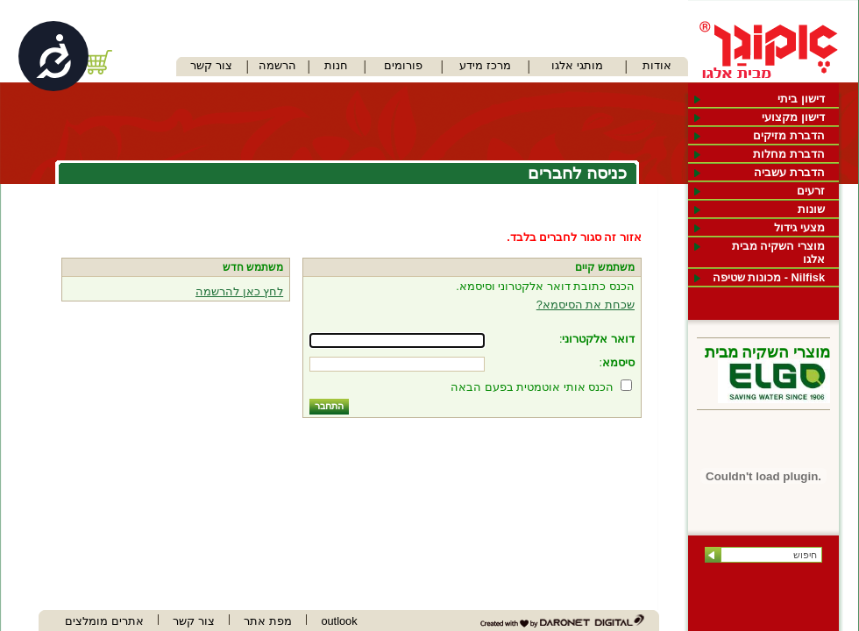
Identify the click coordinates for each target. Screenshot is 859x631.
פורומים (403, 65)
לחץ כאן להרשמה (239, 291)
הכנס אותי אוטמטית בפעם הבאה (532, 386)
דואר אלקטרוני (598, 338)
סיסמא (618, 362)
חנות (336, 65)
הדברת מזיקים (789, 135)
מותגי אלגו (577, 65)
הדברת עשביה (789, 172)
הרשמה (277, 65)
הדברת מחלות (789, 153)
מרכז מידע (485, 65)
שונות (811, 209)
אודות (656, 65)
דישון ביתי (801, 98)
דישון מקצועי (793, 117)
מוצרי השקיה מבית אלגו (778, 252)
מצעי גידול (799, 227)
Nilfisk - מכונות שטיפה (769, 277)
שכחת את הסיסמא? (585, 304)
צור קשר (211, 65)
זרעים (811, 190)
